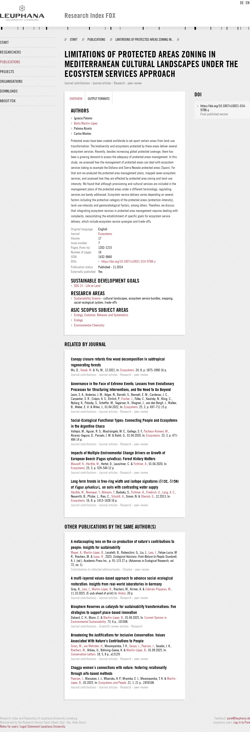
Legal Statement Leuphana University (42, 726)
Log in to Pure (242, 722)
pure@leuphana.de (238, 718)
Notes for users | (10, 726)
